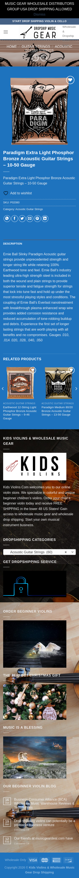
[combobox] (39, 552)
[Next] (76, 397)
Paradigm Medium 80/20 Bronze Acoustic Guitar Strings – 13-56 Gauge (57, 411)
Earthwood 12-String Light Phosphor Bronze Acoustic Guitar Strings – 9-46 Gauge (20, 413)
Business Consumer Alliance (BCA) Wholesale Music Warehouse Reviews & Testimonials (44, 803)
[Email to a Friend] (29, 218)
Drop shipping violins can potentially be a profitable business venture (44, 823)
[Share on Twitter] (22, 218)
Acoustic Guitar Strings (29, 209)
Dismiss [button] (40, 14)
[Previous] (3, 397)
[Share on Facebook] (14, 218)
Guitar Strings (36, 46)
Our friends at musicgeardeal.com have (43, 838)
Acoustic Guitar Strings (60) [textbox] (37, 552)
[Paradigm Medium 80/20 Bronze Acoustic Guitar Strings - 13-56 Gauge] (59, 383)
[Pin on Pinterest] (37, 218)
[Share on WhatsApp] (7, 218)
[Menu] (5, 32)
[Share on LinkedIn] (45, 218)
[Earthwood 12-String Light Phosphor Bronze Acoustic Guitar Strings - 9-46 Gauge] (20, 383)
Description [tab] (12, 243)
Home (12, 46)
